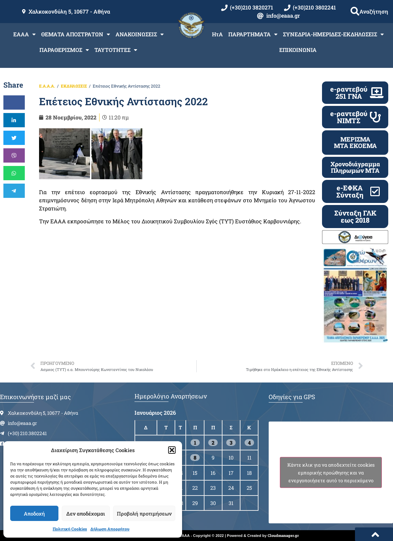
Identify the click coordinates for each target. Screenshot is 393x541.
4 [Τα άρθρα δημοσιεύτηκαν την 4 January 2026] (249, 442)
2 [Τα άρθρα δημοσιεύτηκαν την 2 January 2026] (213, 442)
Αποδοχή (34, 513)
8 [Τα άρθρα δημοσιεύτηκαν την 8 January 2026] (195, 457)
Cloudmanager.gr (283, 535)
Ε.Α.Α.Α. (47, 86)
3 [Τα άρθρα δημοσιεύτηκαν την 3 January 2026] (231, 442)
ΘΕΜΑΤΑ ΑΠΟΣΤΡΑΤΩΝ (75, 34)
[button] (171, 450)
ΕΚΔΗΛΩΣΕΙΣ (74, 86)
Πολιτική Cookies (70, 528)
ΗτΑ (217, 34)
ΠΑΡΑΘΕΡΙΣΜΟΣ (64, 50)
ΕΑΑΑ (24, 34)
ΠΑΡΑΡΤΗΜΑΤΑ (253, 34)
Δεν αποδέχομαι (85, 513)
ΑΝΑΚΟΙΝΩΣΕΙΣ (139, 34)
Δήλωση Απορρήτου (109, 528)
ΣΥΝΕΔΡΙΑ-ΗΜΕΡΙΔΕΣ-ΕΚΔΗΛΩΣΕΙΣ (333, 34)
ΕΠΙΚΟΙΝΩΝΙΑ (298, 49)
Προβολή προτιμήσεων (144, 513)
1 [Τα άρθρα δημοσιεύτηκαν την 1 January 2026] (195, 442)
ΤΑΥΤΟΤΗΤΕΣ (115, 50)
